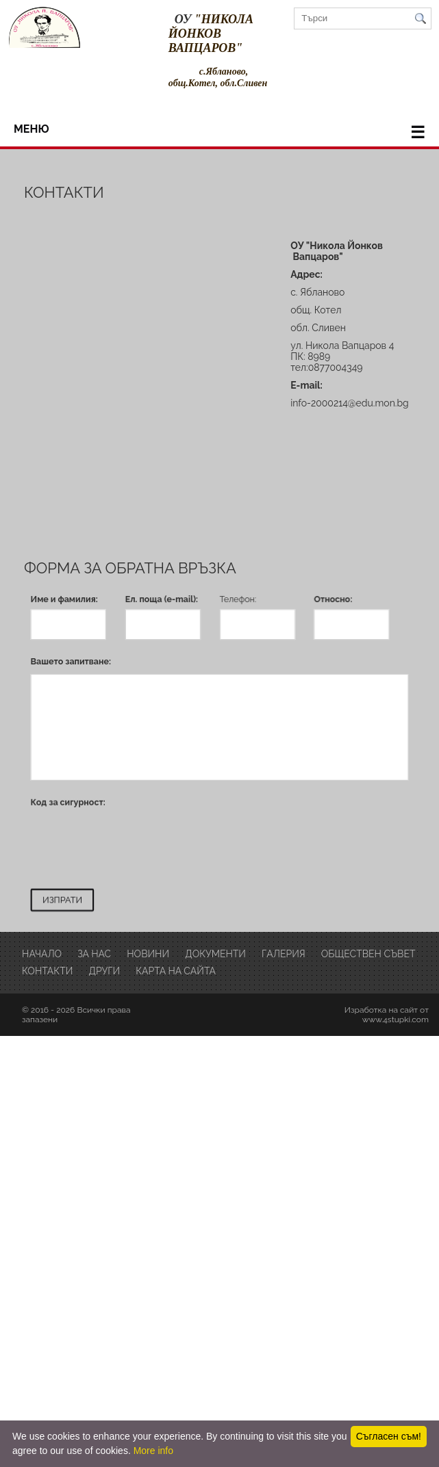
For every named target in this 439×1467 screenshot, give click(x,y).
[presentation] (139, 842)
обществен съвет (368, 953)
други (104, 970)
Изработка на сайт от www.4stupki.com (386, 1014)
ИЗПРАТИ (62, 899)
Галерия (283, 953)
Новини (148, 953)
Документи (215, 953)
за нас (94, 953)
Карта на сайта (176, 970)
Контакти (47, 970)
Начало (42, 953)
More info (153, 1450)
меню (219, 132)
